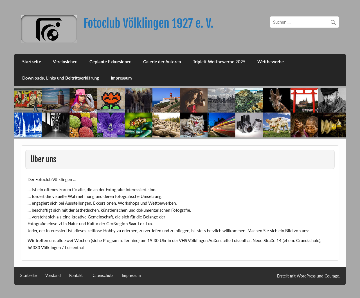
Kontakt (76, 275)
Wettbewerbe (270, 61)
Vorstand (53, 275)
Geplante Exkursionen (110, 61)
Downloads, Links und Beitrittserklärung (60, 77)
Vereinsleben (65, 61)
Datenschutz (102, 275)
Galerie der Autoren (162, 61)
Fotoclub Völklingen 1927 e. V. (148, 23)
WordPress (306, 276)
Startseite (31, 61)
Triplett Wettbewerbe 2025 (219, 61)
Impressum (121, 77)
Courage (332, 276)
